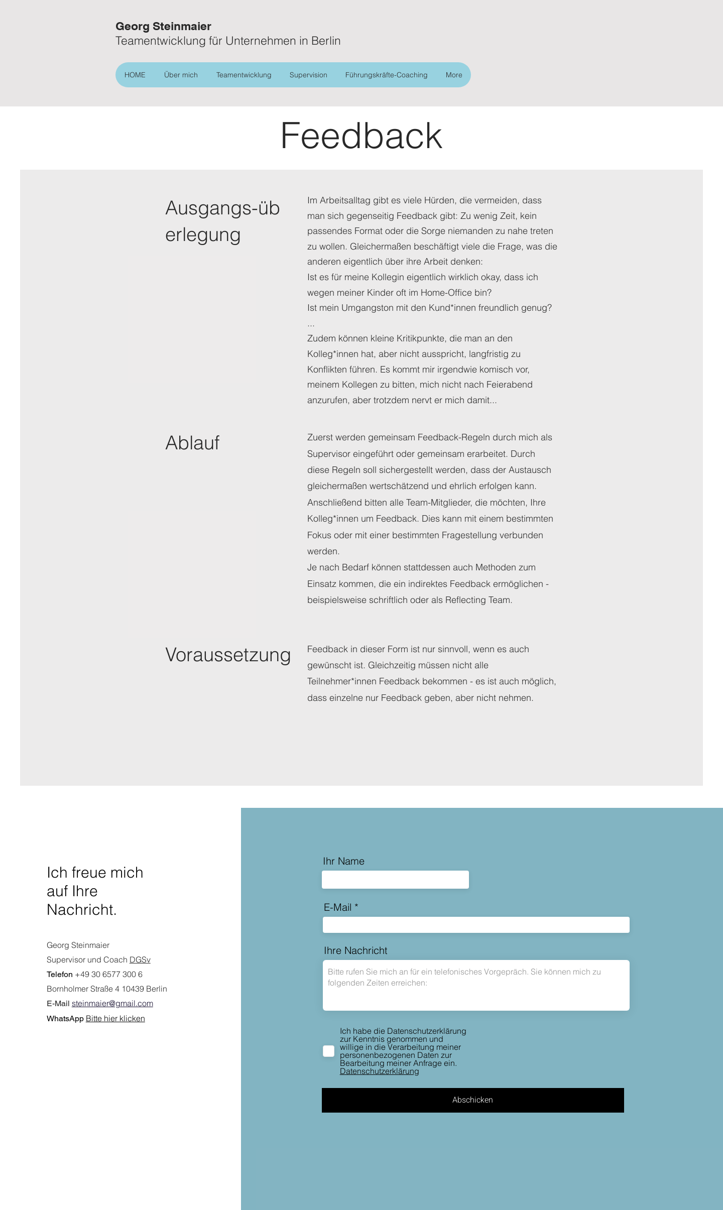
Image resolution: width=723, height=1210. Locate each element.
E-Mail (337, 907)
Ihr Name (344, 861)
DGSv (140, 959)
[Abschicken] (473, 1100)
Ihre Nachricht (356, 950)
